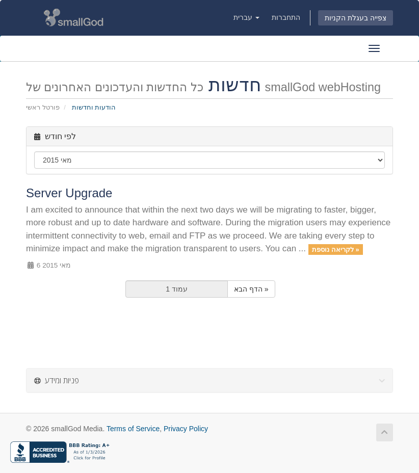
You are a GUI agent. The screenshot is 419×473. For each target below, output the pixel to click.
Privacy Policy (186, 429)
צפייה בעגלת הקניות (355, 18)
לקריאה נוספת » (335, 249)
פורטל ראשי (43, 107)
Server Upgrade (69, 193)
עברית (246, 17)
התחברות (286, 17)
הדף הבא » (251, 289)
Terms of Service (133, 429)
